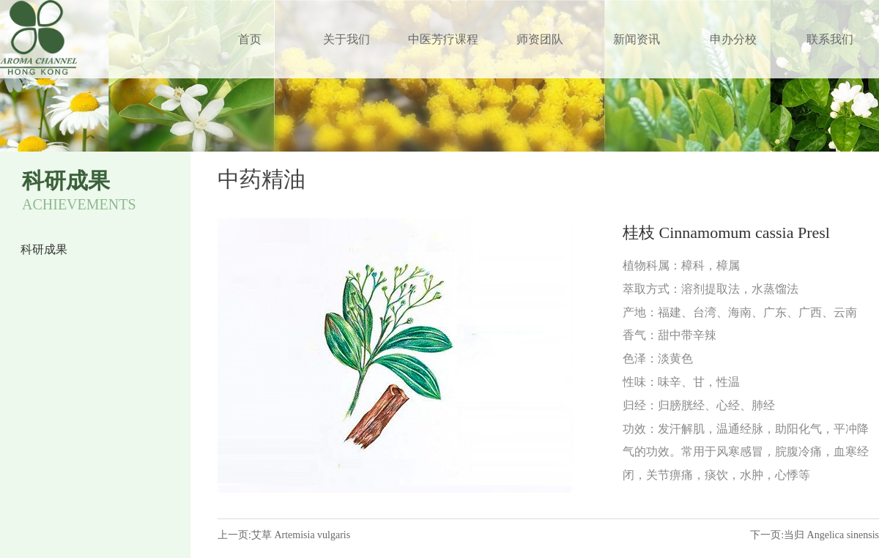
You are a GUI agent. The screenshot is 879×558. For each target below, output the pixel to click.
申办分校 (733, 39)
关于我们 (346, 39)
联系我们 (829, 39)
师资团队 (539, 39)
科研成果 (44, 249)
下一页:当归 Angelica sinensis (814, 534)
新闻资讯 (636, 39)
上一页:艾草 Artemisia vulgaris (284, 534)
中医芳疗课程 (443, 39)
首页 (250, 39)
